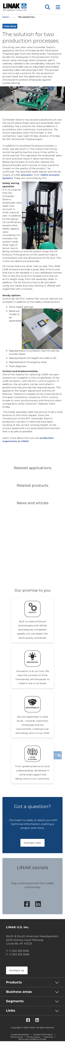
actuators (27, 174)
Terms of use (16, 1037)
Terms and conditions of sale (32, 1039)
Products (14, 982)
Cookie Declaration (20, 1034)
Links (10, 1010)
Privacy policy (33, 1037)
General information (43, 1034)
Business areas (19, 992)
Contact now (32, 842)
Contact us (16, 970)
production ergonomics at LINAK (28, 439)
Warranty (48, 1037)
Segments (15, 1001)
